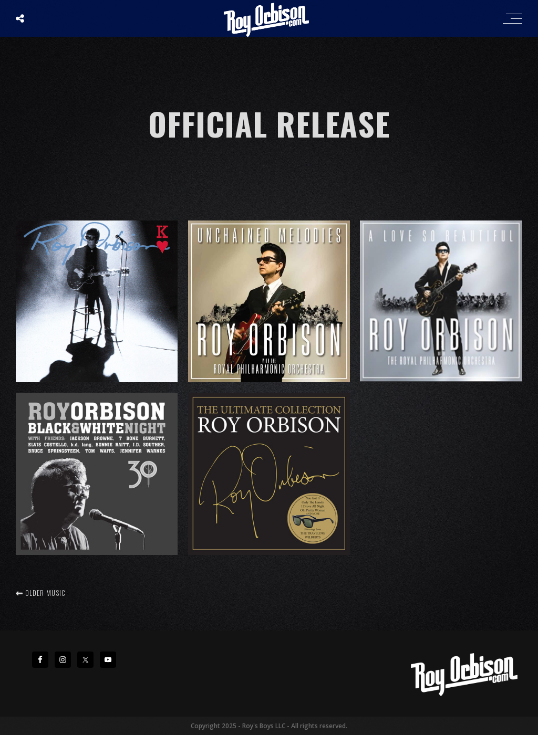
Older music (41, 592)
